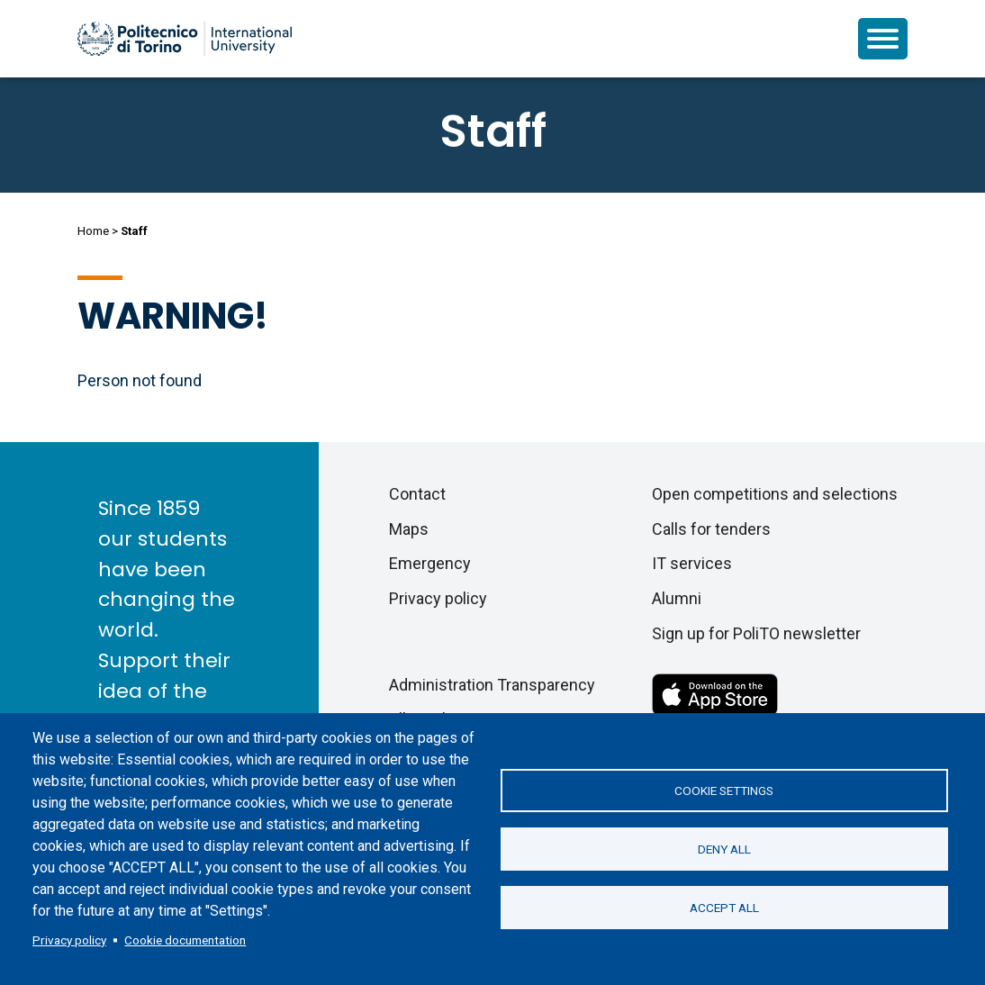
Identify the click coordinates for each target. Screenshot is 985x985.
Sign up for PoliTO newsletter (756, 633)
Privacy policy (69, 940)
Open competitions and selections (775, 493)
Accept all (724, 907)
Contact (417, 493)
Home (93, 231)
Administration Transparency (492, 684)
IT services (692, 563)
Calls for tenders (711, 529)
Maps (409, 529)
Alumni (676, 598)
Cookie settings (723, 790)
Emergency (430, 563)
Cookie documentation (185, 940)
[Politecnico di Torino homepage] (184, 39)
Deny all (724, 849)
